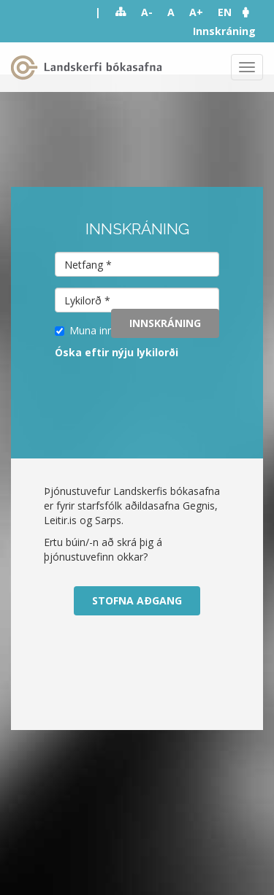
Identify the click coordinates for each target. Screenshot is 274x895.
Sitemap (121, 12)
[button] (253, 12)
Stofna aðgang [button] (137, 600)
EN (225, 12)
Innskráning (224, 31)
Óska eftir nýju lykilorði (116, 352)
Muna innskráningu (107, 330)
